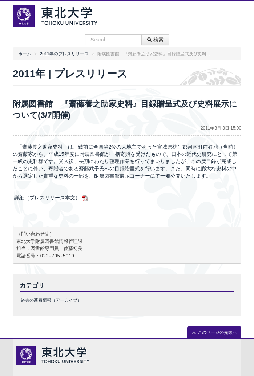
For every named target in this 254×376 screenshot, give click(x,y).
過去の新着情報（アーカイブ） (51, 300)
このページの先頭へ (214, 332)
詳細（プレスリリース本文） (51, 198)
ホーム (24, 53)
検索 (155, 40)
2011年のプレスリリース (64, 53)
